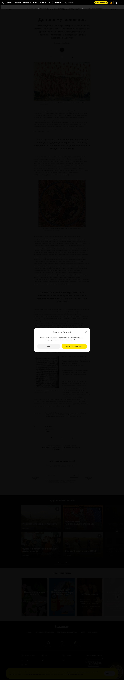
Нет (48, 346)
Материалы (27, 2)
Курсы (9, 2)
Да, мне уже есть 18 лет (74, 346)
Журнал (35, 2)
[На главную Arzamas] (2, 2)
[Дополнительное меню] (49, 2)
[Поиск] (121, 2)
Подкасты (17, 2)
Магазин (43, 2)
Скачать (101, 2)
